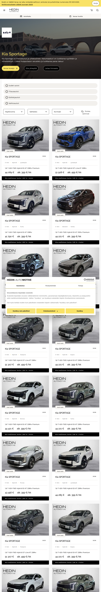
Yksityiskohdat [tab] (50, 286)
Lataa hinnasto (51, 68)
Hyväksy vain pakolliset (21, 311)
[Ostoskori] (91, 10)
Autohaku (25, 16)
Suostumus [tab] (20, 286)
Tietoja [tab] (80, 286)
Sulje (96, 3)
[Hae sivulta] (97, 10)
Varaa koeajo (9, 68)
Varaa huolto (76, 16)
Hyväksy (80, 311)
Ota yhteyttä (31, 68)
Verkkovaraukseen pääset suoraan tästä (17, 4)
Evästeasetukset (50, 311)
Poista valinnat (85, 112)
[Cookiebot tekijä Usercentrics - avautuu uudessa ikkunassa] (85, 279)
